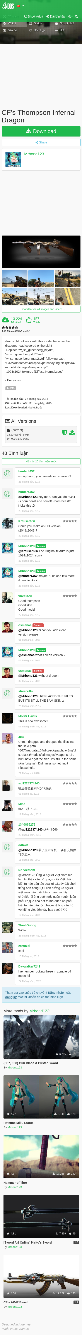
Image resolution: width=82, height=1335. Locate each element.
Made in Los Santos (15, 1328)
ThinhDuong (27, 925)
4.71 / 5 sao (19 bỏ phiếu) (16, 331)
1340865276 (26, 824)
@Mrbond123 (28, 497)
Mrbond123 (34, 154)
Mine (21, 804)
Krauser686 (26, 521)
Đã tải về (16, 322)
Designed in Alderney (16, 1324)
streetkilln (25, 691)
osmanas (25, 625)
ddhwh (23, 845)
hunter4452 (26, 471)
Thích (36, 322)
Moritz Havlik (27, 716)
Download (41, 131)
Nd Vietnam (26, 870)
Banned (38, 625)
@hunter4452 (28, 576)
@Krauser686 (28, 551)
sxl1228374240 (28, 783)
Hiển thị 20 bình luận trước (41, 461)
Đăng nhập (56, 992)
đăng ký (11, 997)
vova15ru (25, 596)
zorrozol (24, 946)
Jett (21, 736)
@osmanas (26, 655)
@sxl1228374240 (30, 829)
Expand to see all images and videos (41, 309)
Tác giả (41, 546)
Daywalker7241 (29, 966)
